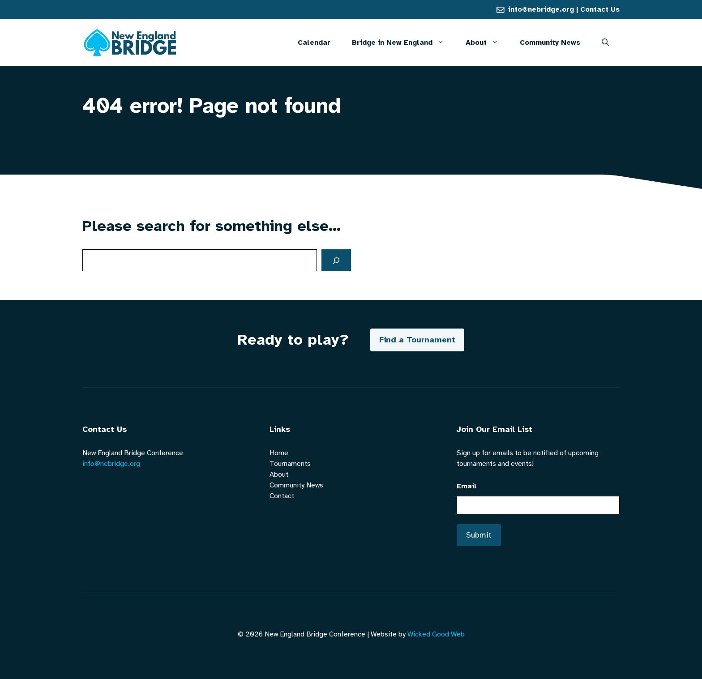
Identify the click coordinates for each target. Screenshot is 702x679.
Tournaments (290, 463)
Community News (550, 42)
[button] (605, 42)
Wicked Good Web (436, 634)
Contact (282, 495)
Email (467, 486)
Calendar (314, 42)
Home (279, 452)
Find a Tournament (417, 340)
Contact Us (600, 9)
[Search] (336, 260)
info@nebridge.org (541, 9)
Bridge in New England (403, 42)
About (487, 42)
